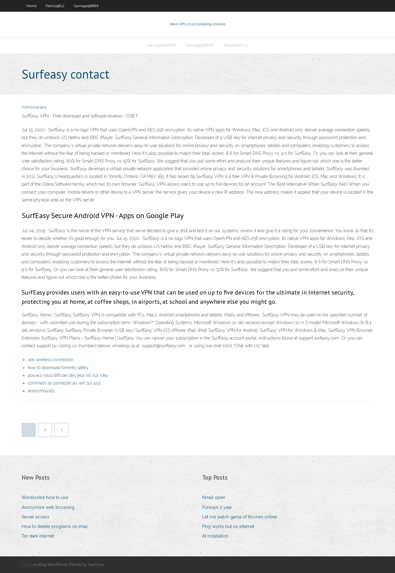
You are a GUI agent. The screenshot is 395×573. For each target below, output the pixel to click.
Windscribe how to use (45, 497)
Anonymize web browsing (48, 507)
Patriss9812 (55, 6)
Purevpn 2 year (217, 507)
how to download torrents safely (58, 367)
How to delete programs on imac (55, 526)
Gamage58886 (86, 6)
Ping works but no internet (228, 526)
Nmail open (213, 497)
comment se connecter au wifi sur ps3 (64, 383)
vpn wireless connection (50, 359)
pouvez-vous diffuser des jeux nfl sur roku (68, 375)
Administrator (34, 107)
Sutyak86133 (236, 45)
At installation (215, 536)
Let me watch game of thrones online (239, 516)
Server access (35, 516)
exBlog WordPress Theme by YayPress (68, 564)
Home (31, 6)
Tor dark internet (38, 536)
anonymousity (41, 390)
